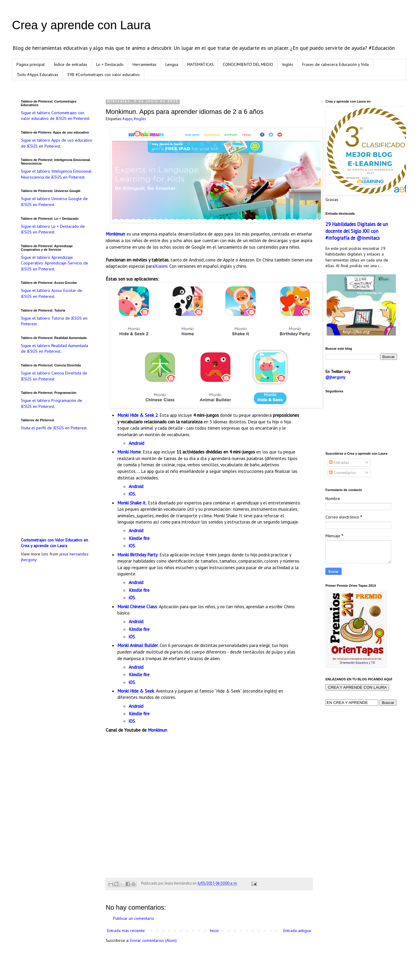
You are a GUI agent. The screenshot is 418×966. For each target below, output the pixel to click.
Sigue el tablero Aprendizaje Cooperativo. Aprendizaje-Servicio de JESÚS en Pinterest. (54, 263)
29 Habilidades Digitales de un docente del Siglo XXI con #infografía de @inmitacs (356, 231)
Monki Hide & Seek (135, 691)
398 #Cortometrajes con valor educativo (103, 74)
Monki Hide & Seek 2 (137, 415)
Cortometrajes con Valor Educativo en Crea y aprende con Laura (54, 543)
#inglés (140, 118)
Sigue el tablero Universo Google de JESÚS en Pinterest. (54, 201)
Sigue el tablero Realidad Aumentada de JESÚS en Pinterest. (54, 348)
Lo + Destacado (110, 64)
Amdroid (136, 443)
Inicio (214, 930)
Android (136, 486)
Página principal (30, 64)
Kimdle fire (139, 538)
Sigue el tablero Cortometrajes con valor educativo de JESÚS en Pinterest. (55, 115)
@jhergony (335, 377)
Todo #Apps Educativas (37, 74)
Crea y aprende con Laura (81, 25)
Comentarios (342, 472)
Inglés (287, 64)
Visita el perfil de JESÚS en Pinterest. (54, 428)
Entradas (339, 462)
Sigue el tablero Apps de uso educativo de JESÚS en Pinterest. (56, 143)
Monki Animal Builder (137, 645)
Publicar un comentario (133, 918)
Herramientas (144, 64)
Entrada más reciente (126, 930)
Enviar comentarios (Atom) (153, 940)
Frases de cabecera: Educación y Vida (335, 64)
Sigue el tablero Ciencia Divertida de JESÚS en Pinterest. (54, 376)
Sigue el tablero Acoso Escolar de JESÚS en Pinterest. (51, 293)
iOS (132, 494)
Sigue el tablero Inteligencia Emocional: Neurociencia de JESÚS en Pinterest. (56, 174)
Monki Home (129, 452)
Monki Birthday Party (137, 555)
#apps (127, 118)
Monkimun (116, 234)
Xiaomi (161, 266)
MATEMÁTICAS (200, 64)
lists (45, 554)
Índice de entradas (70, 64)
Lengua (171, 64)
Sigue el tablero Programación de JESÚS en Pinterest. (51, 403)
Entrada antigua (297, 930)
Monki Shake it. (132, 503)
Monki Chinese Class (137, 606)
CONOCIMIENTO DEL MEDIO (248, 64)
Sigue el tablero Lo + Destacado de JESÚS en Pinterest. (53, 229)
